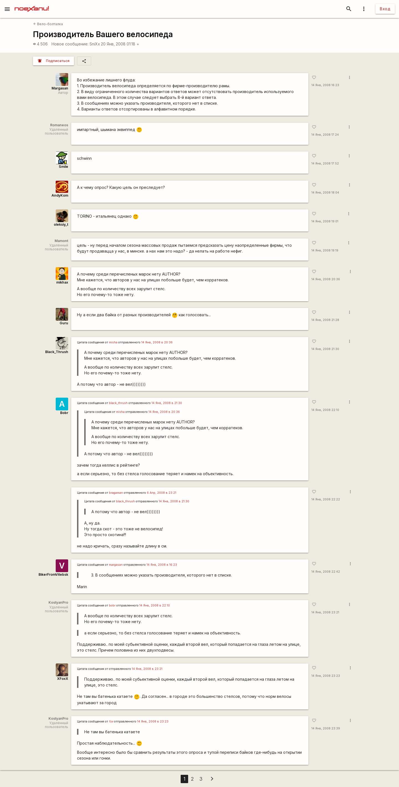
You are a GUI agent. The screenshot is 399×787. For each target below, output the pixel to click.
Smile (63, 166)
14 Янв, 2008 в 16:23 (162, 565)
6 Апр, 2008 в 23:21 (161, 493)
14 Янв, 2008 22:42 (325, 571)
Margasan (60, 88)
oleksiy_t (61, 224)
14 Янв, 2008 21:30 (325, 349)
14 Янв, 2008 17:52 (325, 163)
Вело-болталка (48, 24)
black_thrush (118, 403)
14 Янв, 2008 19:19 (324, 250)
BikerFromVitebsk (53, 574)
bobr (112, 605)
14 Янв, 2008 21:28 (325, 320)
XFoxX (62, 679)
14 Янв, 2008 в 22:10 (154, 605)
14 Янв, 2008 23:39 (325, 728)
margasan (116, 565)
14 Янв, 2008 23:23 (325, 676)
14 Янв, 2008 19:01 (324, 221)
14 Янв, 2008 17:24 (325, 135)
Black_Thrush (56, 352)
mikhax (62, 282)
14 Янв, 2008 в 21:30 (167, 403)
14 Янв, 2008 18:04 (325, 192)
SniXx (94, 44)
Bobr (64, 413)
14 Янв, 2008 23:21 (325, 612)
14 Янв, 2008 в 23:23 (152, 721)
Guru (64, 323)
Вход (385, 8)
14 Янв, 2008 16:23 (325, 85)
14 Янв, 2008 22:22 (325, 499)
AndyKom (60, 195)
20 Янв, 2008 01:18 (120, 44)
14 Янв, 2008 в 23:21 (147, 669)
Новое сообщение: (70, 44)
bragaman (116, 493)
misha (113, 342)
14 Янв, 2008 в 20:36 (157, 342)
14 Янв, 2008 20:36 (325, 279)
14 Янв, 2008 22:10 (325, 410)
